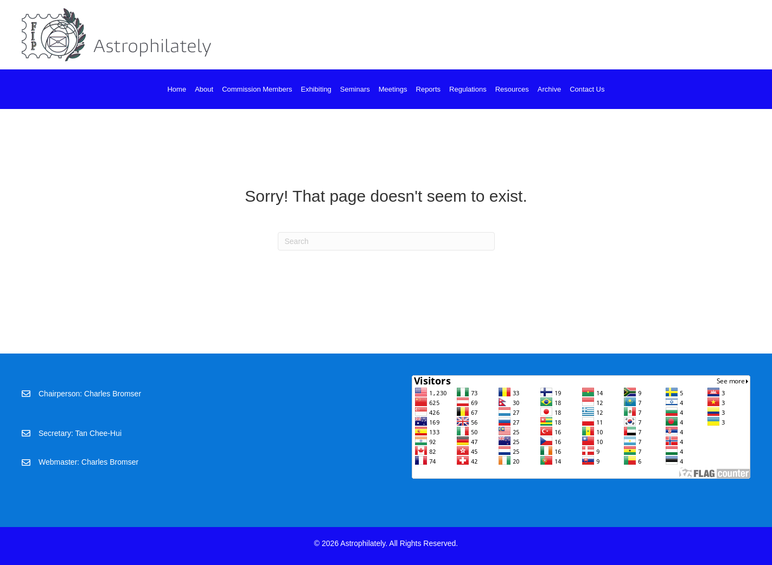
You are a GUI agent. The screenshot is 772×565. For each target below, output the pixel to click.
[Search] (386, 241)
